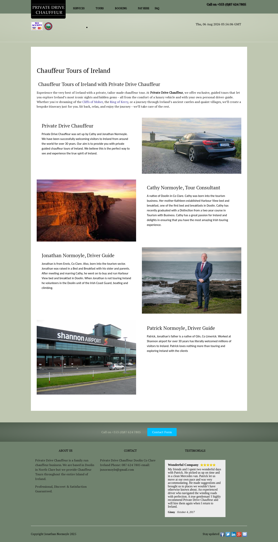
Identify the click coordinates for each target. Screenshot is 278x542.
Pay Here (143, 8)
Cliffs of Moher (92, 102)
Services (79, 8)
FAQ (157, 8)
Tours (100, 8)
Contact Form (162, 432)
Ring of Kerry (119, 102)
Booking (121, 8)
